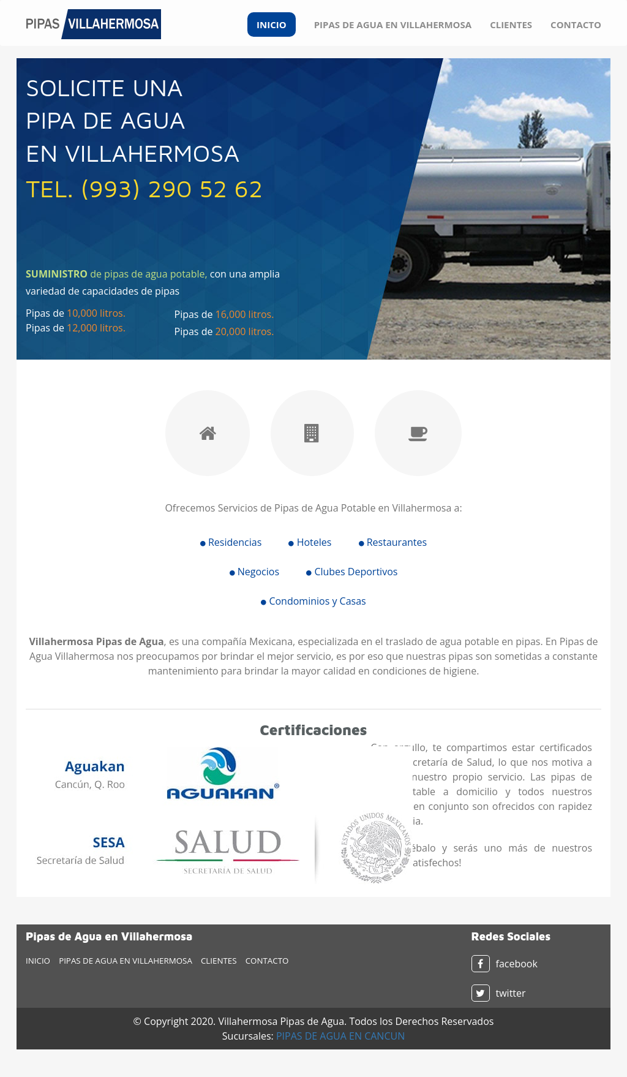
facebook (504, 963)
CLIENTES (511, 24)
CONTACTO (575, 24)
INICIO (272, 24)
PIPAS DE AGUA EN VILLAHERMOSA (392, 24)
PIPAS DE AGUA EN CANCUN (340, 1036)
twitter (498, 993)
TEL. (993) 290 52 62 (144, 187)
